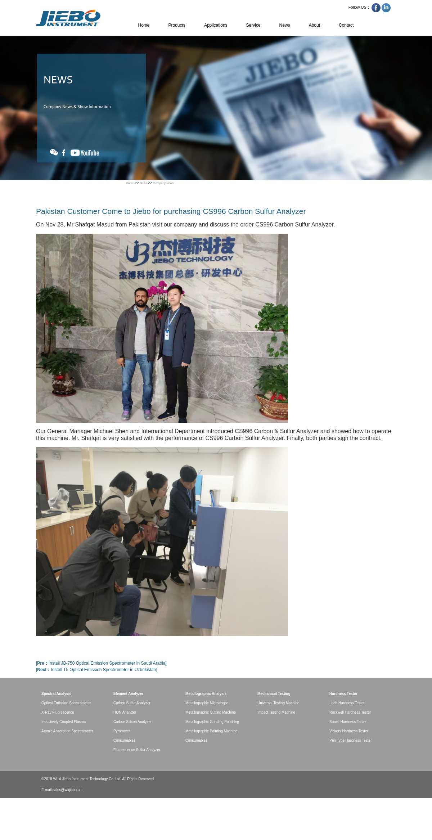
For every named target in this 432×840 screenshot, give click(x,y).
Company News (163, 183)
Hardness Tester (343, 694)
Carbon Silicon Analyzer (132, 722)
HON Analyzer (124, 712)
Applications (216, 25)
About (314, 25)
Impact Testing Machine (276, 712)
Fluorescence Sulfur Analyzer (136, 750)
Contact (346, 25)
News (284, 25)
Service (253, 25)
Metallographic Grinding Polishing (212, 722)
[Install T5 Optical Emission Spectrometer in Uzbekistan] (96, 669)
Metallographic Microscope (206, 703)
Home (144, 25)
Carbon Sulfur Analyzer (131, 703)
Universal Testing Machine (278, 703)
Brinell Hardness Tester (347, 722)
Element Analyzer (128, 694)
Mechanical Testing (274, 694)
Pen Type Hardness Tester (350, 740)
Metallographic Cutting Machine (210, 712)
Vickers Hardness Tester (348, 731)
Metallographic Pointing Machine (211, 731)
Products (176, 25)
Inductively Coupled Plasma (63, 722)
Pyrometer (121, 731)
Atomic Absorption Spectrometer (67, 731)
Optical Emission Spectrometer (66, 703)
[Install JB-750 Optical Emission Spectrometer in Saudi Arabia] (101, 663)
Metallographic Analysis (205, 694)
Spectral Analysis (56, 694)
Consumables (124, 740)
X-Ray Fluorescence (57, 712)
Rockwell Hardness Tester (350, 712)
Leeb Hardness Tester (347, 703)
